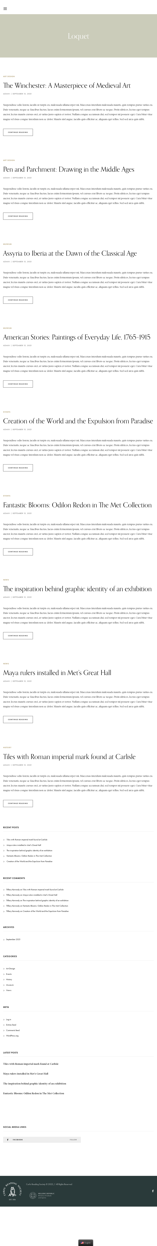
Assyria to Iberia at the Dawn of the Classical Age (76, 252)
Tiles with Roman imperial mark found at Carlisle (75, 795)
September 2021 (13, 978)
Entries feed (11, 1064)
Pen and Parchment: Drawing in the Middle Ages (75, 168)
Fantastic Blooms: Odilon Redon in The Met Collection (29, 895)
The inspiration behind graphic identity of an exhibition (29, 890)
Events (6, 421)
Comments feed (13, 1069)
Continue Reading (18, 132)
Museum (7, 244)
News (6, 609)
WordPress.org (12, 1075)
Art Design (9, 76)
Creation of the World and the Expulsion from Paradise (29, 900)
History (7, 787)
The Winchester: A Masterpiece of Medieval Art (73, 85)
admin (6, 94)
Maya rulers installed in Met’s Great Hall (62, 711)
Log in (8, 1059)
